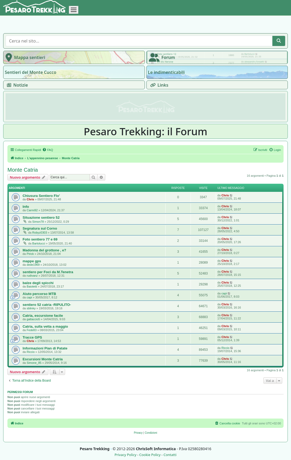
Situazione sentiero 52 (41, 218)
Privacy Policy (125, 455)
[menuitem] (47, 150)
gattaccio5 (33, 319)
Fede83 (31, 330)
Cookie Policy (150, 455)
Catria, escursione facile (43, 316)
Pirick (30, 253)
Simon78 (38, 221)
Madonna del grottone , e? (44, 250)
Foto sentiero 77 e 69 (40, 239)
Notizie (16, 85)
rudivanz (32, 275)
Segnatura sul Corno (40, 228)
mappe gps (32, 261)
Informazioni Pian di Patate (45, 348)
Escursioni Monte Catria (43, 359)
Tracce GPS (32, 337)
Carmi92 (32, 210)
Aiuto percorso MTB (39, 294)
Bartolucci (38, 243)
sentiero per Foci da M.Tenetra (48, 272)
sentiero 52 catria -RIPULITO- (47, 305)
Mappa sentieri (24, 57)
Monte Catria (22, 170)
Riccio (31, 351)
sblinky (31, 308)
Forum (161, 57)
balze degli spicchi (38, 283)
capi (29, 297)
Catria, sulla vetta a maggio (45, 326)
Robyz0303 (39, 232)
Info (26, 207)
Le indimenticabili (166, 72)
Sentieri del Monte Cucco (30, 72)
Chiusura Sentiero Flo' (41, 196)
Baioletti (32, 286)
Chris (30, 199)
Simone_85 (34, 362)
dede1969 (33, 264)
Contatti (169, 455)
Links (158, 85)
